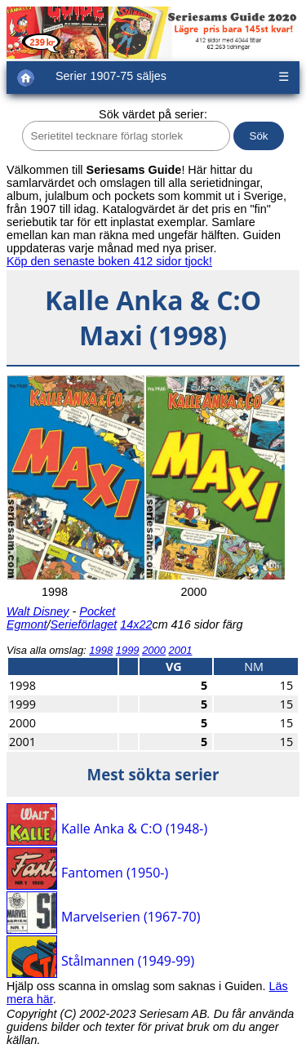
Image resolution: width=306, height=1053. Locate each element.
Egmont (27, 624)
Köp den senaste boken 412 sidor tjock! (109, 261)
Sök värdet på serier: (153, 114)
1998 (101, 650)
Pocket (97, 611)
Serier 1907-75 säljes (110, 75)
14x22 (136, 624)
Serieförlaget (84, 624)
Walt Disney (38, 611)
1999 (128, 650)
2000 (154, 650)
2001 (181, 650)
